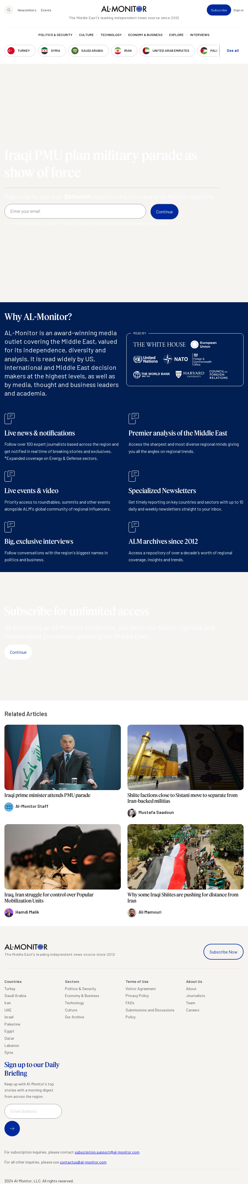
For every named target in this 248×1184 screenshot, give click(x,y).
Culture (86, 34)
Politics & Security (55, 34)
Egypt (9, 1031)
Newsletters (27, 10)
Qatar (9, 1038)
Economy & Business (145, 34)
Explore (176, 34)
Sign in (238, 10)
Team (190, 1002)
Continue (18, 652)
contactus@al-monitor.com (83, 1162)
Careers (192, 1010)
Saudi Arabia (15, 995)
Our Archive (74, 1016)
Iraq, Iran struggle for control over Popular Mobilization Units (48, 897)
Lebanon (11, 1045)
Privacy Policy (137, 995)
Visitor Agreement (141, 988)
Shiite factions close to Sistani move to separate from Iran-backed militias (182, 798)
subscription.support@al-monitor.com (107, 1152)
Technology (111, 34)
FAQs (130, 1002)
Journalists (195, 995)
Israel (9, 1016)
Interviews (200, 34)
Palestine (12, 1024)
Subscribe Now (223, 951)
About (191, 988)
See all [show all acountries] (233, 50)
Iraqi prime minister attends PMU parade (47, 795)
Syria (8, 1052)
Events (46, 10)
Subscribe (219, 10)
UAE (8, 1010)
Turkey (9, 988)
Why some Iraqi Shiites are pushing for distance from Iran (182, 897)
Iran (7, 1002)
